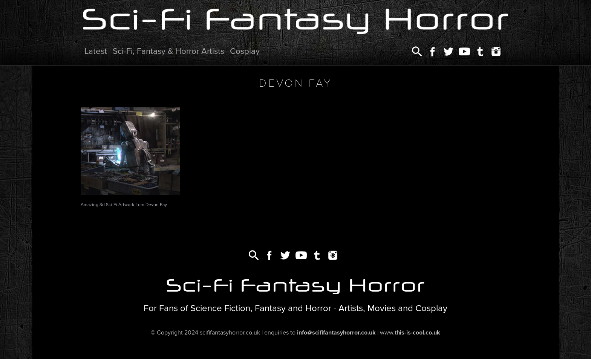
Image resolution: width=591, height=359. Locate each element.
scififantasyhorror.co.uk (230, 332)
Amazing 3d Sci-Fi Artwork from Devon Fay (124, 204)
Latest (95, 51)
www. (410, 332)
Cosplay (245, 51)
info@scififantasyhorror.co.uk (336, 332)
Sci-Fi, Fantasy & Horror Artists (168, 51)
